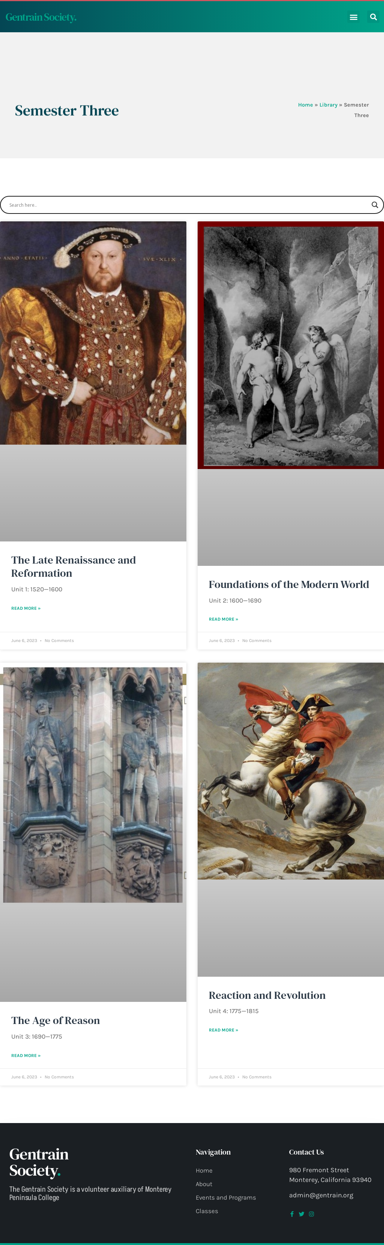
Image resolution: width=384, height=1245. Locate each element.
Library (329, 105)
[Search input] (188, 205)
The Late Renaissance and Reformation (73, 566)
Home (305, 105)
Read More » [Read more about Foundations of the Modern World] (223, 619)
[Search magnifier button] (375, 205)
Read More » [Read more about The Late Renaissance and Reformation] (25, 608)
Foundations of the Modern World (289, 584)
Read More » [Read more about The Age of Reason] (25, 1055)
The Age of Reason (55, 1020)
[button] (353, 17)
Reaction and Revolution (267, 995)
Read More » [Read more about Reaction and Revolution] (223, 1030)
